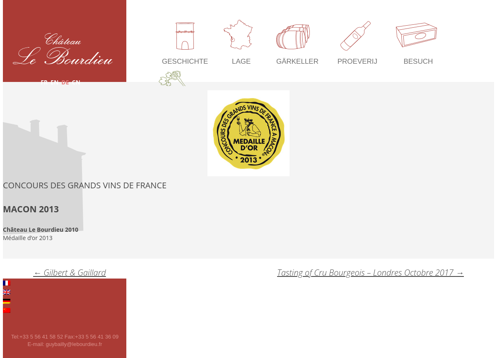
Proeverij (357, 61)
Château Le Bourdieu (62, 48)
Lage (241, 61)
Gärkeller (297, 61)
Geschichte (185, 61)
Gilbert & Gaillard (69, 272)
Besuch (418, 61)
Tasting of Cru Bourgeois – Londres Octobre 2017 (370, 272)
